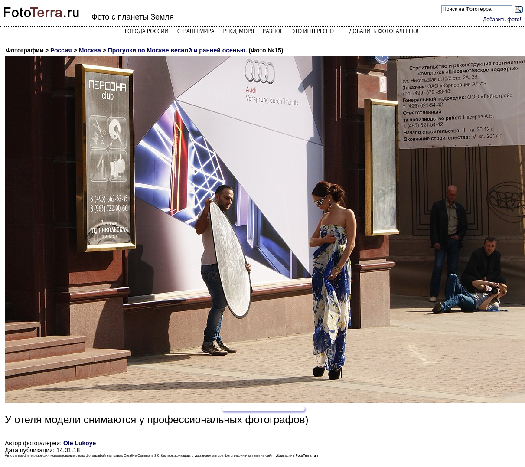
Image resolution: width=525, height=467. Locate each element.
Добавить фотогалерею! (383, 31)
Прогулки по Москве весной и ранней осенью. (177, 50)
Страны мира (196, 31)
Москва (90, 50)
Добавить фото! (502, 19)
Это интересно (313, 31)
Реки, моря (238, 31)
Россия (61, 50)
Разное (273, 31)
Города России (147, 31)
